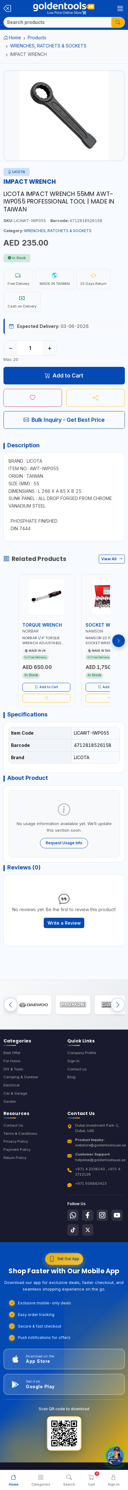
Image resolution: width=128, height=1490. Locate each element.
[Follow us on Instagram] (102, 1215)
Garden (9, 1101)
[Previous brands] (10, 1005)
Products (37, 37)
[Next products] (118, 640)
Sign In (73, 1061)
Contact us (76, 1069)
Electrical (11, 1085)
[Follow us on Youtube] (117, 1215)
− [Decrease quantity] (10, 348)
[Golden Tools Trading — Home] (63, 8)
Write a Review (64, 923)
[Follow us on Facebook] (87, 1215)
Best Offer (11, 1053)
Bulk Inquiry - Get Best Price (64, 419)
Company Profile (81, 1053)
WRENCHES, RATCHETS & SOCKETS (48, 45)
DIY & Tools (13, 1069)
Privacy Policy (15, 1141)
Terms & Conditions (20, 1133)
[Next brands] (118, 1005)
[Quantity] (30, 348)
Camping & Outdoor (20, 1077)
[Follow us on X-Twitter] (87, 1230)
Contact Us (13, 1125)
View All (111, 559)
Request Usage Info (64, 842)
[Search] (57, 22)
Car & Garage (15, 1093)
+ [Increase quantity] (49, 348)
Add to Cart (64, 375)
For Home (11, 1061)
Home (12, 37)
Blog (71, 1077)
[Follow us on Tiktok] (73, 1230)
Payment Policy (17, 1149)
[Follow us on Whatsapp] (73, 1215)
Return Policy (14, 1158)
